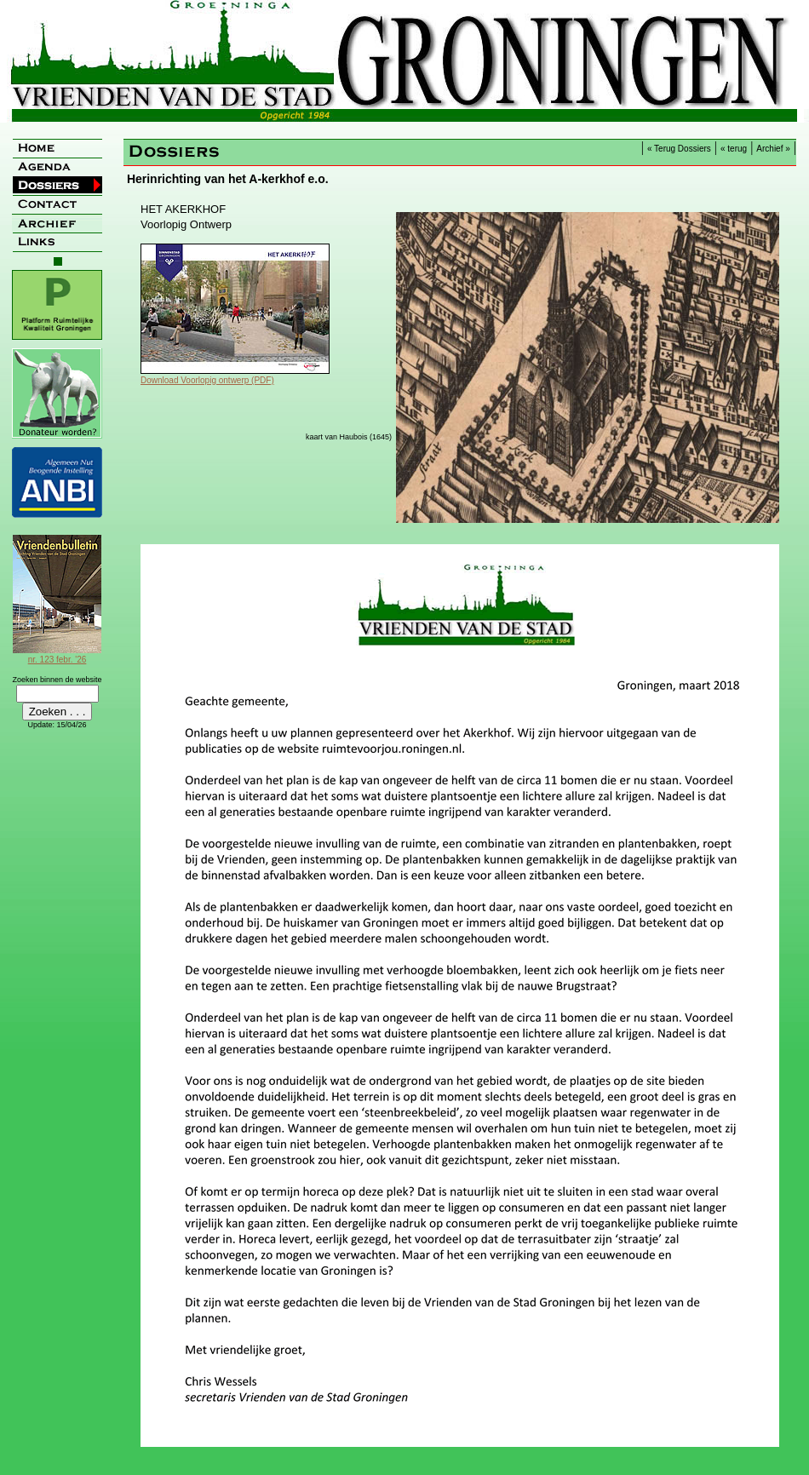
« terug (733, 148)
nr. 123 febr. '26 (57, 655)
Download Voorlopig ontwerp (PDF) (207, 380)
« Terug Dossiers (679, 148)
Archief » (772, 148)
